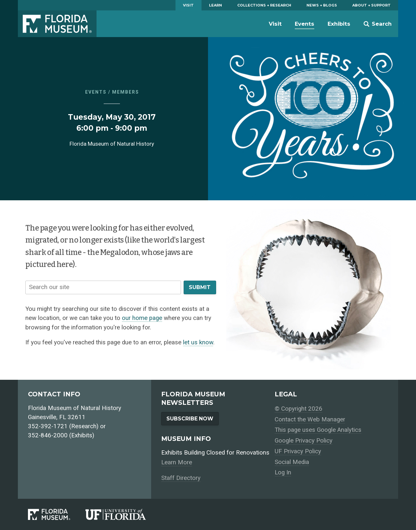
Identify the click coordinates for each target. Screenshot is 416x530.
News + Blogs (321, 5)
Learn (215, 5)
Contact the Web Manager (310, 419)
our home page (142, 318)
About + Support (371, 5)
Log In (283, 472)
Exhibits (339, 23)
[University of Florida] (123, 514)
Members (125, 92)
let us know (198, 342)
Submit (200, 287)
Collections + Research (264, 5)
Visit (188, 5)
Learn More (176, 462)
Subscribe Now (189, 419)
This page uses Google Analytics (318, 429)
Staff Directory (181, 478)
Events (304, 23)
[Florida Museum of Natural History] (56, 514)
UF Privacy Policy (298, 451)
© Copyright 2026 (298, 408)
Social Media (292, 462)
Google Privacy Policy (303, 440)
